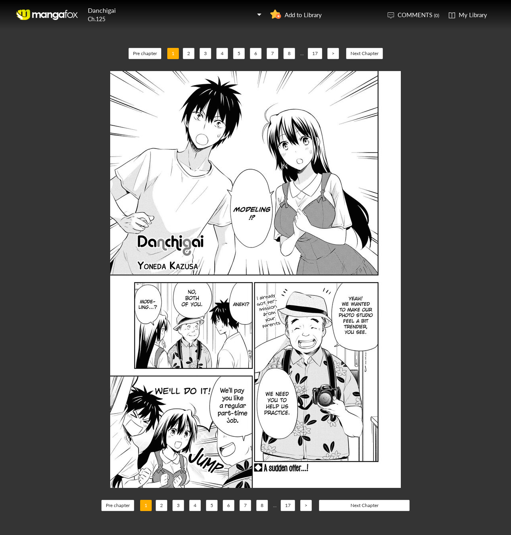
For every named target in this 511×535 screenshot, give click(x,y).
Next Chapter (364, 53)
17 (315, 53)
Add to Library (303, 14)
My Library (473, 14)
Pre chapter (145, 53)
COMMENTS (418, 14)
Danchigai (102, 10)
